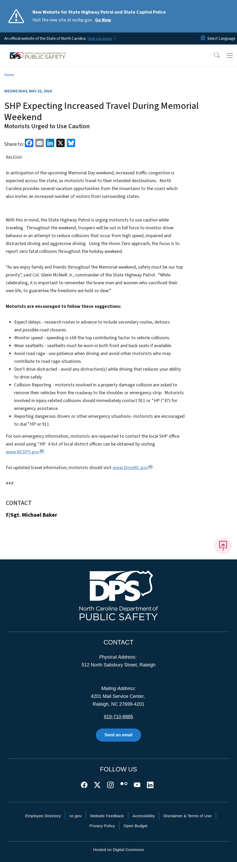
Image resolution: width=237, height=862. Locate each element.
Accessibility (144, 816)
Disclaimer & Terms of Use (187, 816)
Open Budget (136, 826)
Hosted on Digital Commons (118, 849)
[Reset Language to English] (203, 38)
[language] (221, 38)
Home (9, 75)
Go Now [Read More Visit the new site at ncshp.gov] (103, 20)
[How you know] (101, 38)
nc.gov (75, 816)
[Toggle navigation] (229, 55)
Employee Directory (43, 816)
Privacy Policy (102, 826)
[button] (213, 55)
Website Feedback (107, 816)
